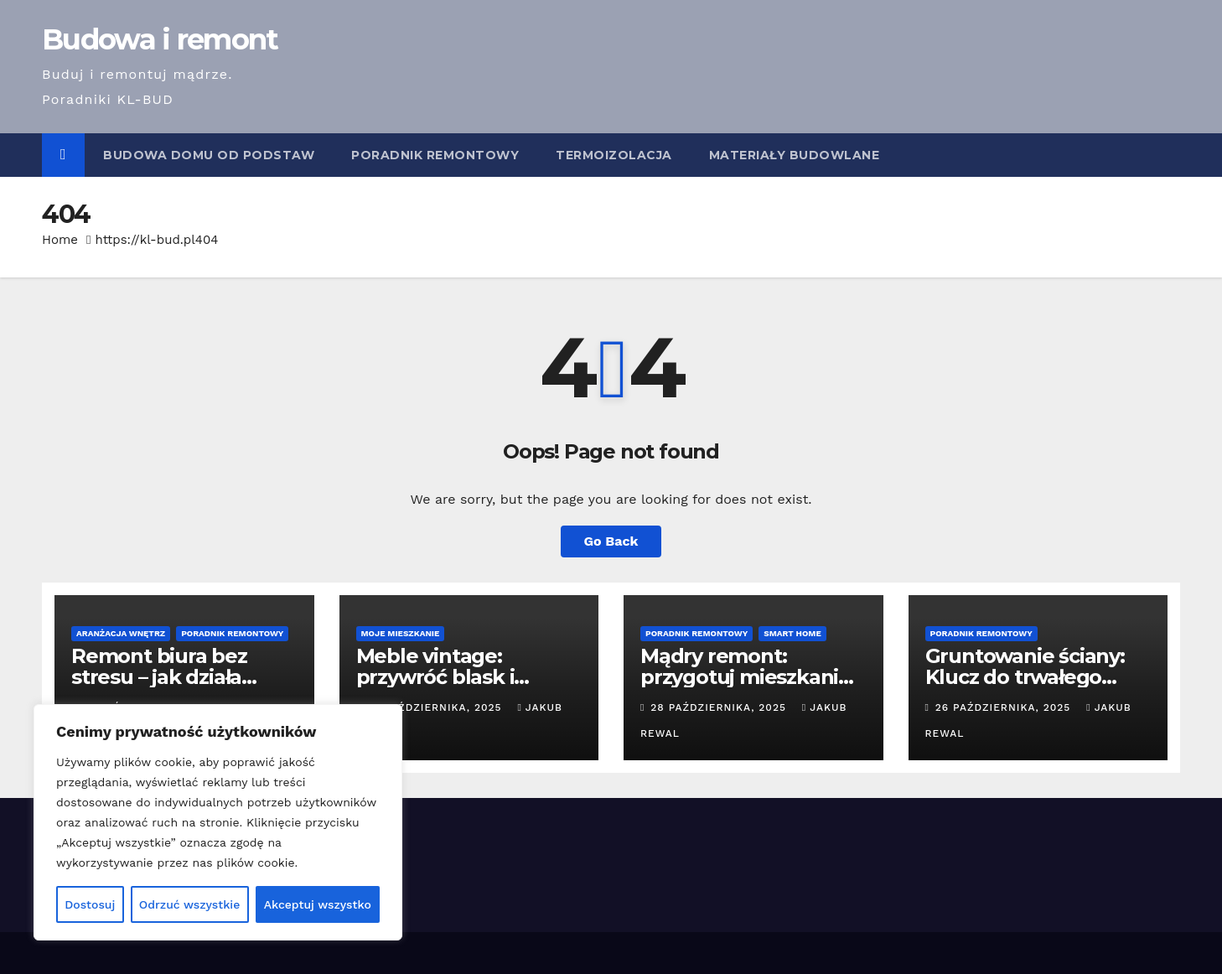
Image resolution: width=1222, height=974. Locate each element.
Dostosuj (90, 904)
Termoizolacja (614, 155)
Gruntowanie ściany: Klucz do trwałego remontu (1025, 677)
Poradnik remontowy (435, 155)
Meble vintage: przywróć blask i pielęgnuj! (435, 677)
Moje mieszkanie (400, 633)
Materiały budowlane (794, 155)
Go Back (611, 541)
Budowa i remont (160, 39)
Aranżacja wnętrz (120, 633)
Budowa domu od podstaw (208, 155)
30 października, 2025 (436, 707)
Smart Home (792, 633)
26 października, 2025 (1004, 707)
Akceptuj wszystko (317, 904)
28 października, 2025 (720, 707)
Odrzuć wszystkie (190, 904)
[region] (218, 822)
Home (60, 239)
